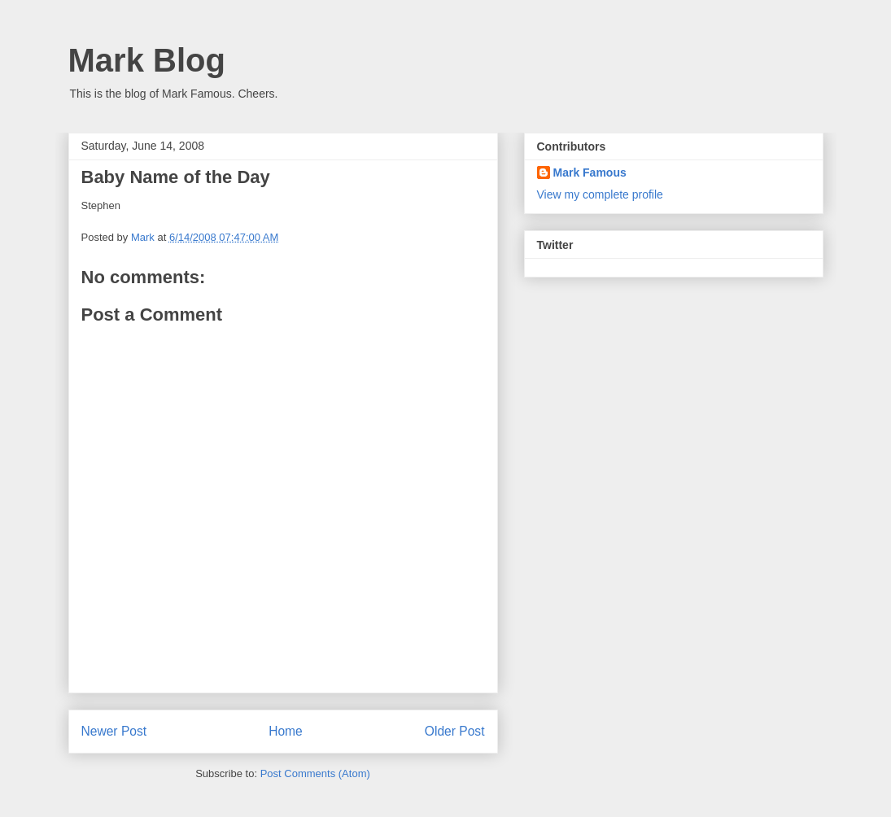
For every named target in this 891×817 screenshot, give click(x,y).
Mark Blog (146, 60)
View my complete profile (600, 194)
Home (286, 731)
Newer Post (114, 731)
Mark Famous (590, 172)
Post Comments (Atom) (315, 773)
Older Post (455, 731)
